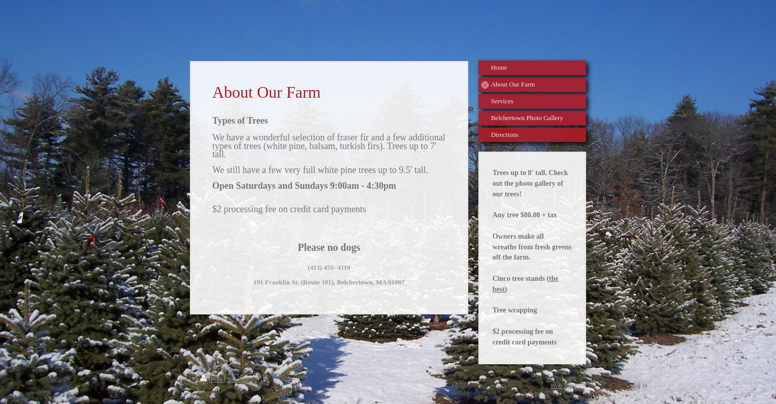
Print (212, 380)
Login (569, 378)
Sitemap (237, 380)
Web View (563, 386)
